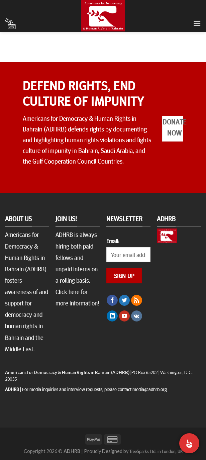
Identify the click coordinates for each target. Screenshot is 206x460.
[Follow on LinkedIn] (112, 316)
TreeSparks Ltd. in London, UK (156, 451)
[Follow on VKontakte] (136, 316)
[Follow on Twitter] (124, 300)
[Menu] (197, 23)
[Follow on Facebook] (112, 300)
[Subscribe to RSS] (136, 300)
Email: (112, 241)
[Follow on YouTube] (124, 316)
